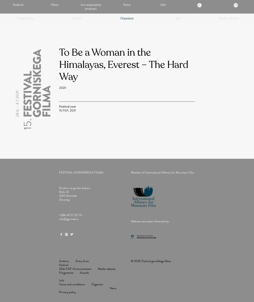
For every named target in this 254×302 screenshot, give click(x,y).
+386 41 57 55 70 (70, 215)
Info (163, 5)
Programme (66, 272)
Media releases (107, 269)
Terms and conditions (72, 284)
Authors (64, 261)
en (235, 5)
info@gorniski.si (69, 219)
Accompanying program (90, 7)
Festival (18, 5)
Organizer (97, 284)
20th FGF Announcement (75, 269)
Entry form (82, 261)
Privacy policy (67, 292)
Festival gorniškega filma (81, 172)
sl (199, 5)
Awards (84, 272)
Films (54, 5)
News (127, 5)
